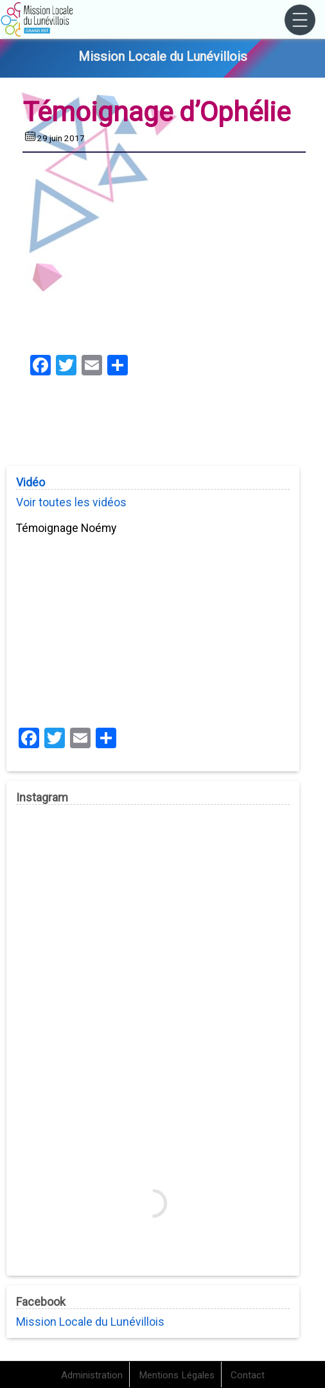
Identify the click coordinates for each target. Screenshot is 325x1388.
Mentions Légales (177, 1375)
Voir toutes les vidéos (71, 502)
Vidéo (30, 482)
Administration (92, 1375)
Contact (248, 1375)
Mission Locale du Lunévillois (90, 1321)
